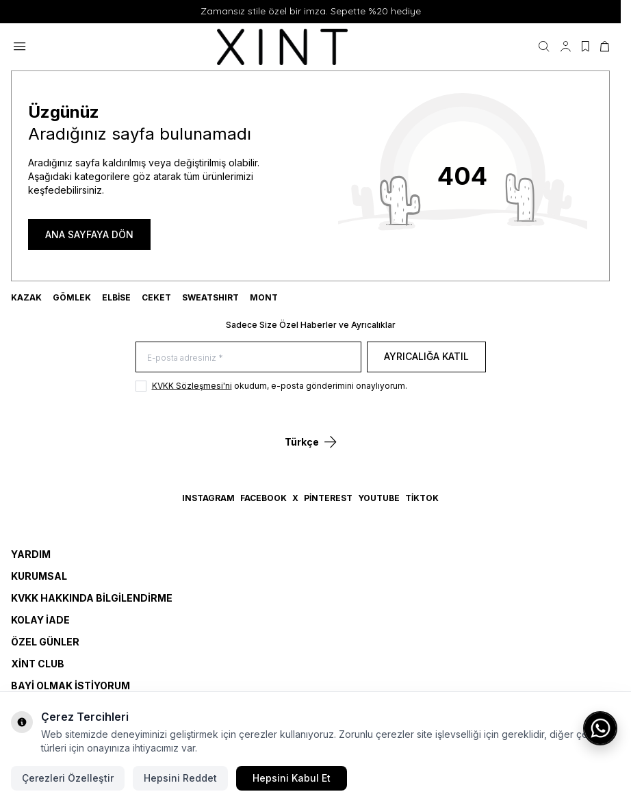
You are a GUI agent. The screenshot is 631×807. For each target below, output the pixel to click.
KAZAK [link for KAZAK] (26, 297)
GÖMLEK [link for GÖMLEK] (72, 297)
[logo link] (282, 47)
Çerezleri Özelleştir (68, 778)
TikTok (422, 498)
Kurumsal (39, 576)
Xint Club (37, 663)
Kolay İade (40, 620)
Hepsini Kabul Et (292, 778)
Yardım (31, 554)
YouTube (379, 498)
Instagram (208, 498)
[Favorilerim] (585, 46)
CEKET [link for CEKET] (156, 297)
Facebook (263, 498)
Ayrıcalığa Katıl (426, 356)
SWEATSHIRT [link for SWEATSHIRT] (210, 297)
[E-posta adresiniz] (248, 357)
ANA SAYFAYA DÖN (89, 234)
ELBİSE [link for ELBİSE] (116, 297)
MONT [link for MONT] (264, 297)
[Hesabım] (566, 46)
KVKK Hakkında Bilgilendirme (91, 598)
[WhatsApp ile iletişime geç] (600, 728)
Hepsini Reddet (180, 778)
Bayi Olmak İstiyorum (70, 685)
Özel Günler (45, 642)
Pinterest (328, 498)
